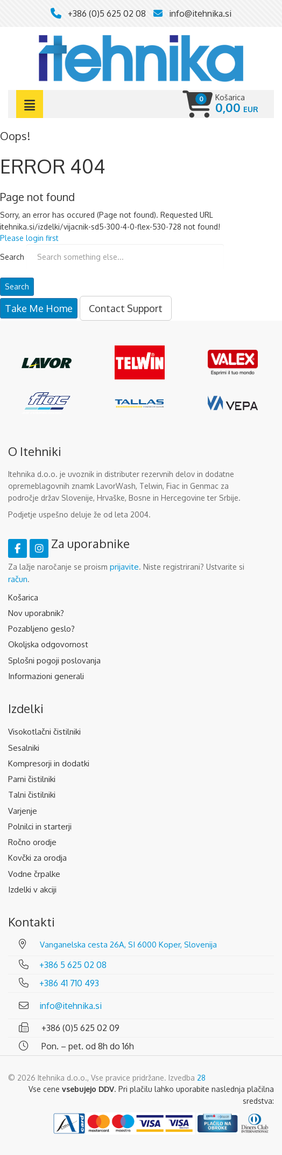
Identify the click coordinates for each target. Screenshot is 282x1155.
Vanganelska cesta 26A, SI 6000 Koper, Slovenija (128, 944)
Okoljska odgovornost (48, 644)
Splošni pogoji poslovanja (54, 660)
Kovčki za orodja (37, 858)
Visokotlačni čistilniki (44, 732)
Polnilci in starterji (40, 826)
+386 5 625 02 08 (73, 964)
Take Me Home (39, 308)
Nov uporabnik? (36, 613)
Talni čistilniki (31, 795)
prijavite (124, 567)
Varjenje (22, 811)
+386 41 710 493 (69, 983)
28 (201, 1077)
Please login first (29, 238)
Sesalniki (23, 748)
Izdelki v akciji (32, 889)
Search (12, 256)
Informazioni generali (46, 676)
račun (17, 579)
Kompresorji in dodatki (48, 763)
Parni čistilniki (31, 779)
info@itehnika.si (200, 13)
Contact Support (126, 308)
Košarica (23, 597)
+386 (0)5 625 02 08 (107, 13)
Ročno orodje (32, 842)
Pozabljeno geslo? (41, 629)
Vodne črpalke (34, 874)
